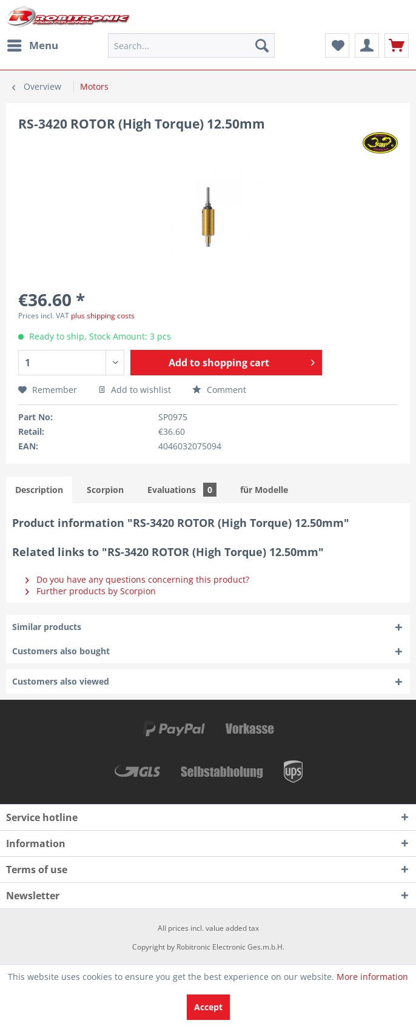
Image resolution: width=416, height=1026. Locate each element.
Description (39, 489)
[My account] (367, 45)
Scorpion (105, 489)
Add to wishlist (134, 389)
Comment (219, 389)
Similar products (46, 626)
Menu (32, 44)
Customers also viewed (60, 681)
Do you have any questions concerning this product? (137, 579)
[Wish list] (337, 45)
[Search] (262, 45)
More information (372, 976)
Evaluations (181, 490)
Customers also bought (61, 651)
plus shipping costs (103, 315)
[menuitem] (32, 45)
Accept (208, 1007)
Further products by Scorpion (90, 591)
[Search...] (191, 45)
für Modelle (264, 489)
